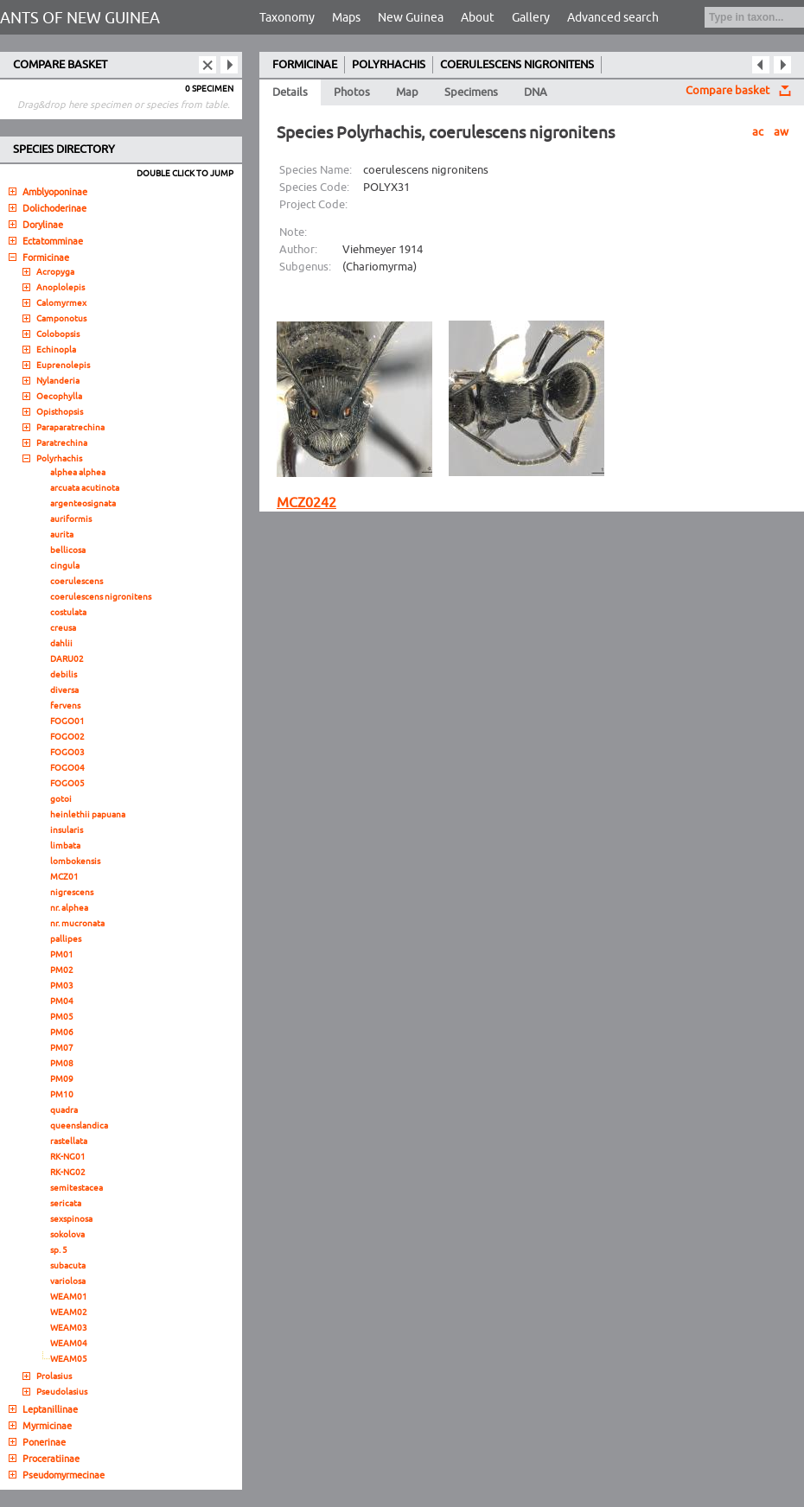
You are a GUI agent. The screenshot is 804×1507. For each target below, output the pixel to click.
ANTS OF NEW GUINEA (80, 18)
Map (407, 92)
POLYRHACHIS (388, 65)
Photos (352, 92)
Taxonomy (287, 17)
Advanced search (613, 17)
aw (781, 132)
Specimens (471, 92)
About (478, 17)
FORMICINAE (304, 65)
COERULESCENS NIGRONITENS (517, 65)
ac (757, 132)
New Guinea (410, 17)
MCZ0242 (306, 503)
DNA (535, 92)
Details (290, 92)
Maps (346, 17)
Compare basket (727, 91)
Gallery (531, 17)
